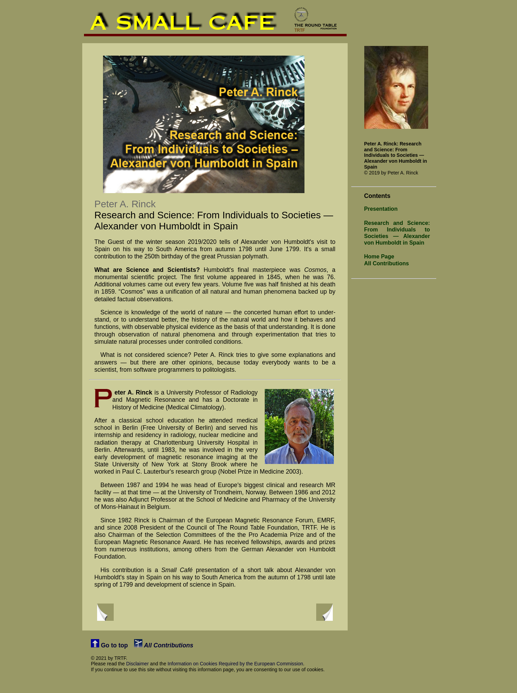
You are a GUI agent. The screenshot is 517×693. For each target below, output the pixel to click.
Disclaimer (137, 663)
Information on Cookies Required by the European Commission (235, 663)
